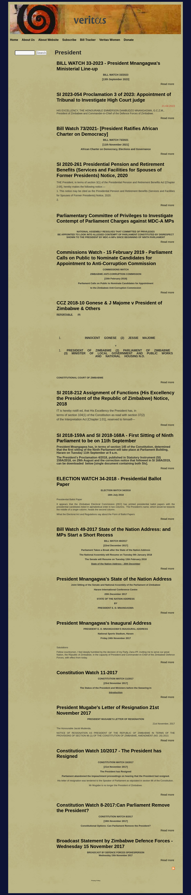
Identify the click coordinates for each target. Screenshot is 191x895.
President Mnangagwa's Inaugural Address (104, 623)
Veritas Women (109, 39)
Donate (129, 39)
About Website (48, 39)
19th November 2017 (115, 821)
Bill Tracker (88, 39)
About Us (28, 39)
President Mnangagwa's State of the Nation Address (114, 578)
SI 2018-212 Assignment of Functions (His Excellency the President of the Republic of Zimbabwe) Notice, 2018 (115, 398)
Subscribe (69, 39)
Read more (167, 83)
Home (14, 39)
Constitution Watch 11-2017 (87, 672)
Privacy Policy (95, 880)
